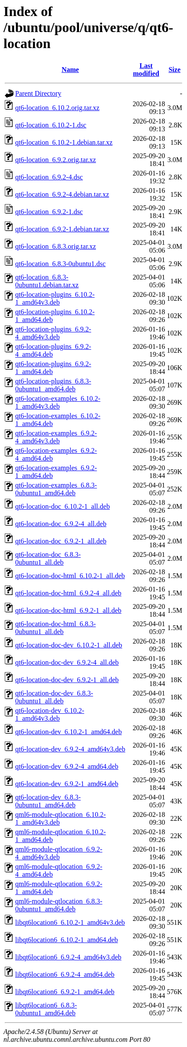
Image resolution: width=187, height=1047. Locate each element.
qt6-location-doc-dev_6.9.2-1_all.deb (67, 679)
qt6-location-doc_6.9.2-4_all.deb (60, 523)
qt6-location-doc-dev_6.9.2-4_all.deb (67, 662)
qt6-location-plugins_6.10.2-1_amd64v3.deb (55, 298)
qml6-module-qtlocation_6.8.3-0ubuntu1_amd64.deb (58, 905)
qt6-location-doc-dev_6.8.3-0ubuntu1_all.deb (54, 697)
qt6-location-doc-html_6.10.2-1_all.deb (70, 575)
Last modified (146, 69)
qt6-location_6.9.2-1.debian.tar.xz (62, 229)
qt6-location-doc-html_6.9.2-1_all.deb (68, 610)
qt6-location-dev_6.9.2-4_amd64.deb (66, 766)
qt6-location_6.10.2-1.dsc (50, 125)
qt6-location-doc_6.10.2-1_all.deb (62, 506)
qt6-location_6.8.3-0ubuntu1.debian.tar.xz (47, 281)
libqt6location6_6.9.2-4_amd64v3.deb (68, 957)
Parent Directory (38, 93)
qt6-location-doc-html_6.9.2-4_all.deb (68, 593)
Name (70, 69)
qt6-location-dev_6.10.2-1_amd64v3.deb (49, 714)
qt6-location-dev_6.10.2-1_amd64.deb (68, 731)
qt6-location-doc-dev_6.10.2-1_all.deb (68, 645)
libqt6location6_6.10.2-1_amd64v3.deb (70, 922)
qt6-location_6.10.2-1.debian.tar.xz (63, 142)
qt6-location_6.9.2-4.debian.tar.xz (62, 194)
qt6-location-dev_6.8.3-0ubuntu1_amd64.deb (48, 801)
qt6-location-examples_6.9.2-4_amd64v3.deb (56, 437)
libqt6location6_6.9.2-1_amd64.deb (65, 991)
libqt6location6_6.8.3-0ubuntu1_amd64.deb (46, 1009)
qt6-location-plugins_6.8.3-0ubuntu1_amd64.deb (53, 385)
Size (174, 69)
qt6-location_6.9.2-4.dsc (49, 177)
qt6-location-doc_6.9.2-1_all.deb (60, 541)
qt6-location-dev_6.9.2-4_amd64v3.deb (70, 749)
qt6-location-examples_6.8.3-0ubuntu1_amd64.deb (56, 489)
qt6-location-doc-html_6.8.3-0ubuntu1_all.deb (55, 627)
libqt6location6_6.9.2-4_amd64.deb (65, 974)
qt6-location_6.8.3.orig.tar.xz (55, 246)
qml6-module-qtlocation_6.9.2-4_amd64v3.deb (58, 853)
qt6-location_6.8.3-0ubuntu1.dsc (60, 263)
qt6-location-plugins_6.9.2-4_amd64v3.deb (53, 333)
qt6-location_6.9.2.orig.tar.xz (55, 159)
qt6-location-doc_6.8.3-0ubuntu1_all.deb (48, 558)
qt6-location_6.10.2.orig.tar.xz (57, 107)
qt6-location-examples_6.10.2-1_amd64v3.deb (57, 402)
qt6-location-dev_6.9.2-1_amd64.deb (66, 783)
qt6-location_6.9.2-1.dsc (49, 211)
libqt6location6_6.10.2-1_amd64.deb (66, 939)
